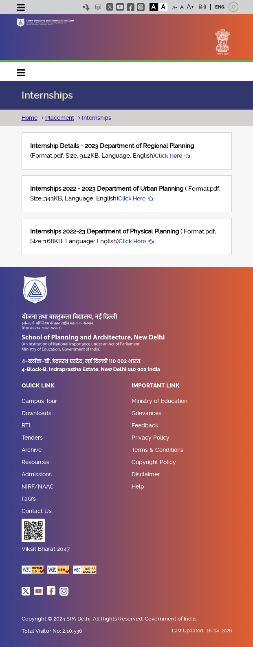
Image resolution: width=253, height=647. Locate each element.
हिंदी (202, 7)
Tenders (32, 437)
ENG (219, 7)
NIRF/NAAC (38, 486)
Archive (32, 450)
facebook (130, 7)
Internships (95, 117)
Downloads (36, 413)
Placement (59, 117)
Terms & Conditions (157, 450)
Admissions (37, 474)
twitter (109, 7)
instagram (141, 7)
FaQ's (29, 498)
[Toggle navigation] (21, 8)
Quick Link (38, 386)
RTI (26, 425)
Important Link (156, 386)
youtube (120, 7)
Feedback (145, 425)
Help (138, 486)
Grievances (146, 413)
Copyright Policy (154, 462)
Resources (35, 462)
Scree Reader (98, 7)
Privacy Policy (150, 437)
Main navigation (21, 70)
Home (29, 117)
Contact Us (37, 511)
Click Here (168, 155)
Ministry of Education (159, 401)
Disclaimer (146, 474)
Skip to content (86, 7)
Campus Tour (39, 401)
